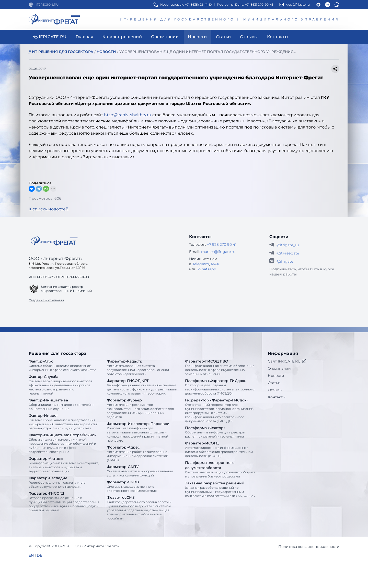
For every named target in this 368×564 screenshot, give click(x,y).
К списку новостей (48, 209)
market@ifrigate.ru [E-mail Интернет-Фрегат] (218, 251)
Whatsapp (207, 269)
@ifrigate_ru (288, 245)
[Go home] (54, 241)
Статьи (274, 382)
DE (39, 555)
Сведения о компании (46, 300)
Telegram (200, 264)
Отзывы (275, 390)
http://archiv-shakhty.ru (127, 114)
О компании (279, 368)
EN (31, 555)
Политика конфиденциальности (308, 546)
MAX (215, 264)
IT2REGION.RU (47, 4)
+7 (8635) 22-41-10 (198, 4)
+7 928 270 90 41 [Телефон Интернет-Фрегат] (221, 244)
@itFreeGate (288, 253)
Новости (276, 375)
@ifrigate (285, 261)
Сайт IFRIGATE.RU (287, 361)
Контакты (276, 397)
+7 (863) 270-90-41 (259, 4)
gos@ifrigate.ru (298, 4)
